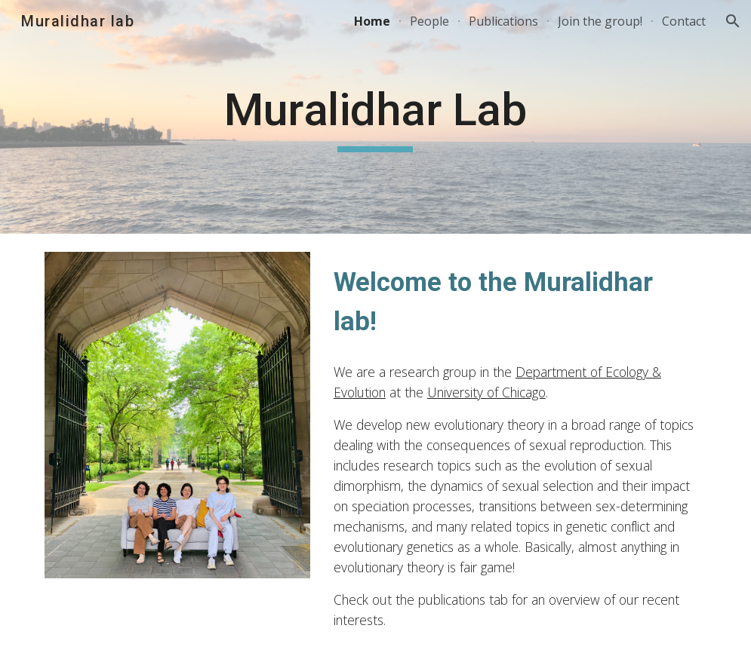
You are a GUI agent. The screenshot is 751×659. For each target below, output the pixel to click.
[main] (375, 116)
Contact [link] (684, 21)
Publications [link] (503, 21)
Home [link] (372, 21)
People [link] (429, 21)
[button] (733, 21)
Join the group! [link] (600, 21)
